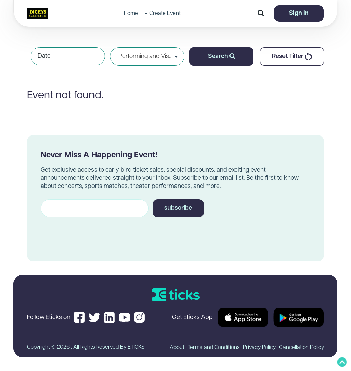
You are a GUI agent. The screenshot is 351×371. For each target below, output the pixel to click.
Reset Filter (292, 56)
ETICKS (136, 347)
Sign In (299, 13)
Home (131, 13)
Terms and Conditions (214, 347)
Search (221, 56)
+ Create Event (163, 13)
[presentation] (91, 233)
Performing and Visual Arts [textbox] (147, 56)
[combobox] (147, 56)
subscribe (178, 208)
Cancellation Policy (301, 347)
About (177, 347)
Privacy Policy (259, 347)
